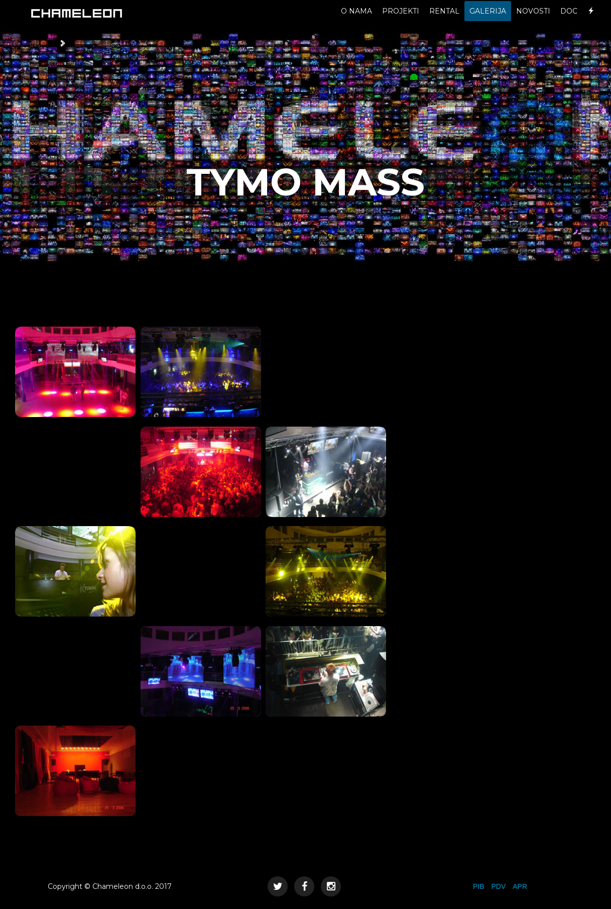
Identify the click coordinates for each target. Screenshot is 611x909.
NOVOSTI (533, 20)
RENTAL (444, 20)
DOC (568, 20)
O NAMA (356, 20)
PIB (478, 886)
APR (520, 886)
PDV (498, 886)
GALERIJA (487, 20)
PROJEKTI (400, 20)
